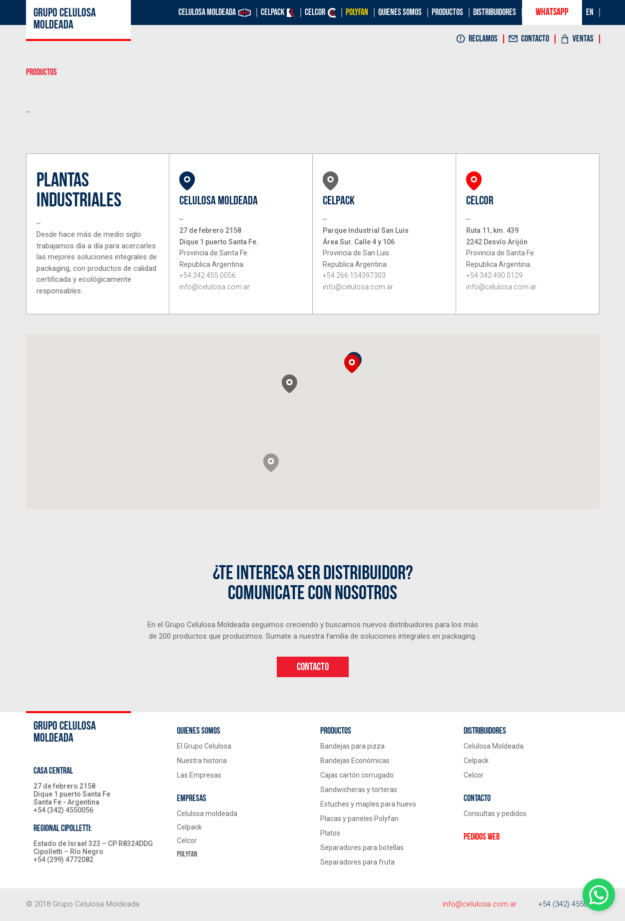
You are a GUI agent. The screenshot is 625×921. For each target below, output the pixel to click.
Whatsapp (552, 12)
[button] (271, 462)
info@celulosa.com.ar (480, 904)
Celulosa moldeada (207, 12)
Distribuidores (494, 12)
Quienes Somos (400, 12)
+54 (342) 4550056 (569, 904)
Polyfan (357, 12)
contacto (313, 667)
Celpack (272, 12)
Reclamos (483, 38)
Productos (447, 12)
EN (590, 12)
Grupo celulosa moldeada (64, 19)
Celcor (315, 12)
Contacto (535, 38)
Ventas (583, 38)
